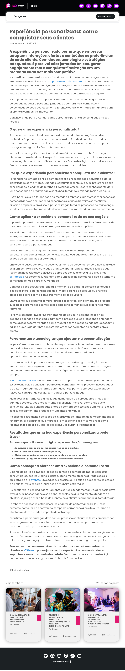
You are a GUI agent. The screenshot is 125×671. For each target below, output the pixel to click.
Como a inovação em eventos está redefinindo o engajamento (23, 619)
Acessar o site (105, 16)
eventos (36, 481)
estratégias (17, 278)
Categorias (20, 16)
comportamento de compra (64, 82)
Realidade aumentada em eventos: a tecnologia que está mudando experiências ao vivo (62, 621)
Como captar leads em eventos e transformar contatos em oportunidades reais (101, 620)
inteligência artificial (24, 381)
